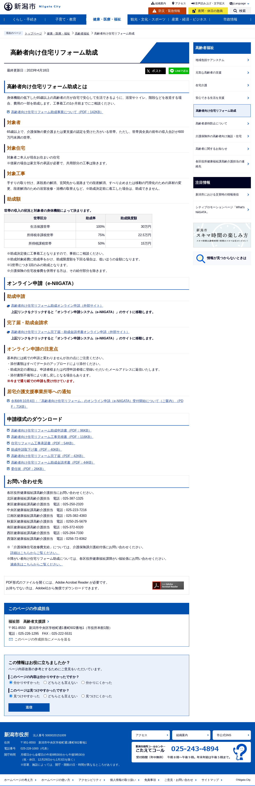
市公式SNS (224, 735)
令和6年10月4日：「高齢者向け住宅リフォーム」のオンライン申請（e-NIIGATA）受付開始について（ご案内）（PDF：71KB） (97, 403)
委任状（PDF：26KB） (28, 469)
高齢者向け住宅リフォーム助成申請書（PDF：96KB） (51, 430)
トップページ (33, 33)
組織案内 (160, 3)
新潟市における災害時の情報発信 (217, 194)
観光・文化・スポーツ (148, 19)
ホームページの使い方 (55, 779)
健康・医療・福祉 (107, 19)
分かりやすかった (27, 682)
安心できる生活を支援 (210, 97)
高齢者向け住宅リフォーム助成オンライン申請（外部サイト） (57, 305)
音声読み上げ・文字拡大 (210, 3)
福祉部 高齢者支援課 (26, 621)
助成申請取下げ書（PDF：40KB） (36, 449)
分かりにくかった (99, 682)
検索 (242, 11)
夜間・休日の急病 (210, 11)
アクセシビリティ (90, 779)
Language (240, 3)
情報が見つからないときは (226, 258)
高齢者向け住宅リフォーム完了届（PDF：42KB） (48, 456)
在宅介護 (201, 85)
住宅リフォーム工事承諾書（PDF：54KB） (43, 443)
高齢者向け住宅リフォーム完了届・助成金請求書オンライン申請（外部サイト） (70, 331)
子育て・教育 (65, 19)
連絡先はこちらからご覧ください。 (36, 564)
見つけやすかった (27, 696)
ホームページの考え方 (18, 779)
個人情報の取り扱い (123, 779)
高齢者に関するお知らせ (211, 148)
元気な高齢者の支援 (208, 72)
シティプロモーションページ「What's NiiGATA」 (220, 210)
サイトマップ (210, 779)
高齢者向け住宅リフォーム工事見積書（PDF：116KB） (52, 437)
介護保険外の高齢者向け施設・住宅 (219, 136)
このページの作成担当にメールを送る (43, 639)
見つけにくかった (99, 696)
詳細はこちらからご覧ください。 (35, 553)
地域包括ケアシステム (210, 60)
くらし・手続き (25, 19)
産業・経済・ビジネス (189, 19)
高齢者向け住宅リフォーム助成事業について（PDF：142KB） (57, 112)
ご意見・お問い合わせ (178, 779)
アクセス (180, 3)
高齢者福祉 (82, 33)
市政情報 (230, 19)
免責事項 (150, 779)
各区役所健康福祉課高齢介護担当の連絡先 (220, 164)
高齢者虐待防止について (211, 123)
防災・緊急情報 (169, 11)
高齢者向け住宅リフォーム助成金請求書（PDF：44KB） (53, 462)
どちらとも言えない (63, 682)
